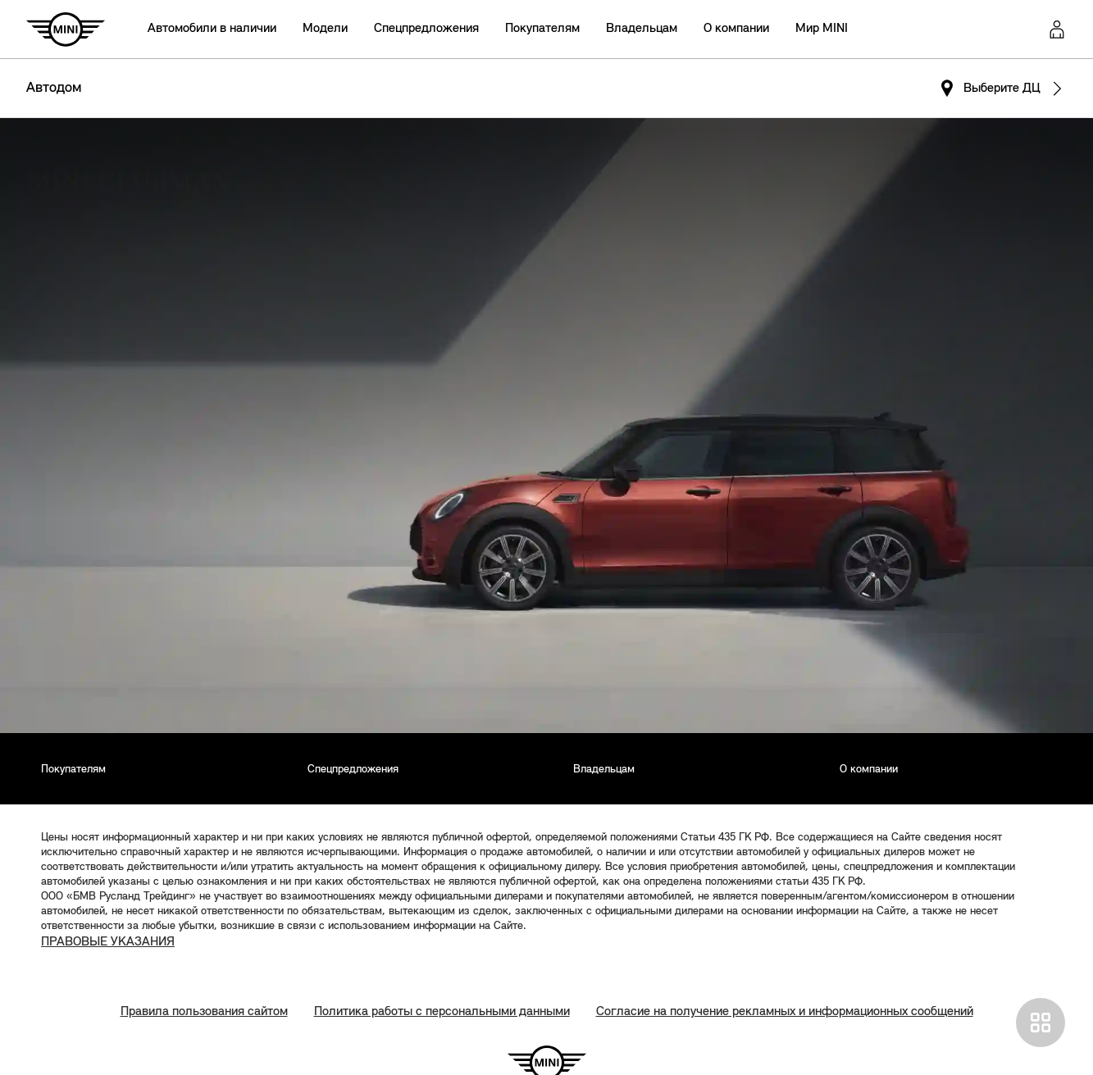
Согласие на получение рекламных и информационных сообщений (784, 1011)
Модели (325, 28)
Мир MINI (821, 28)
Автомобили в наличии (212, 28)
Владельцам (641, 28)
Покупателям (542, 28)
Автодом (54, 88)
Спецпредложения (426, 28)
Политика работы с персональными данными (442, 1011)
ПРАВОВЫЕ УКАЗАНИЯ (108, 942)
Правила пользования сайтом (204, 1011)
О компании (736, 28)
